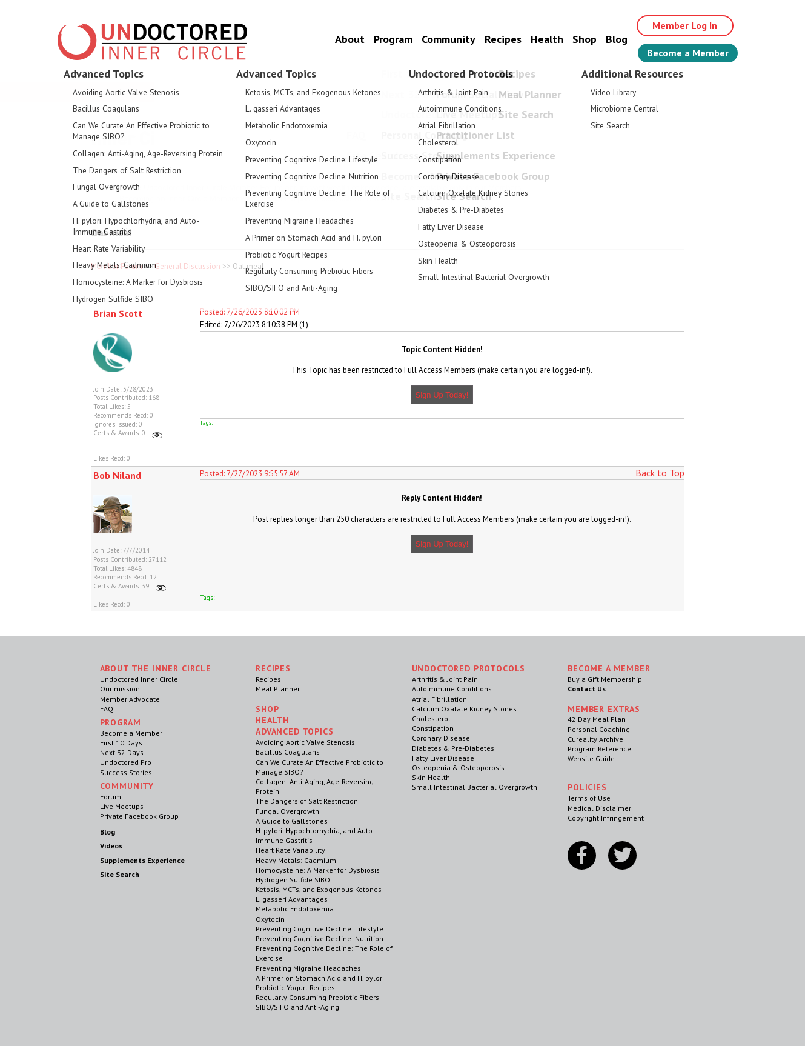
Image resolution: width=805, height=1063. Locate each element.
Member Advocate (130, 699)
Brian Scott (117, 313)
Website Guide (591, 758)
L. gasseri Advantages (292, 899)
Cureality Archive (595, 739)
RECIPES (273, 668)
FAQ (106, 708)
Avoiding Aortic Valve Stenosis (305, 742)
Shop (584, 39)
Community (448, 39)
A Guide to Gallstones (292, 820)
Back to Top (659, 473)
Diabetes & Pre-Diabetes (453, 748)
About (350, 39)
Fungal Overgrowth (287, 811)
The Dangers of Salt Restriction (307, 800)
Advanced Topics (295, 731)
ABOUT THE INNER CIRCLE (155, 668)
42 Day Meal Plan (597, 719)
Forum (110, 796)
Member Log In (684, 25)
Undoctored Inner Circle (139, 679)
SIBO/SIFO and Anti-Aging (297, 1006)
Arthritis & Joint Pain (445, 679)
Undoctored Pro (125, 762)
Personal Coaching (599, 729)
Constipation (433, 728)
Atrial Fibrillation (439, 699)
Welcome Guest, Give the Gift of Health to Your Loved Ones (403, 91)
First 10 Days (121, 742)
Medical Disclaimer (599, 808)
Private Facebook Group (139, 816)
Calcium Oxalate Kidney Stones (464, 708)
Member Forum (116, 266)
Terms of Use (589, 797)
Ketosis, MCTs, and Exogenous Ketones (319, 889)
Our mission (120, 688)
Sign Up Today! (442, 394)
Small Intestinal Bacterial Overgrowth (474, 786)
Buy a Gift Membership (605, 679)
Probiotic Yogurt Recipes (295, 987)
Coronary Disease (441, 737)
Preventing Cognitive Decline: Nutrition (319, 938)
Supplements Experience (142, 860)
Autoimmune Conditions (452, 688)
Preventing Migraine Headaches (308, 968)
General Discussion (187, 266)
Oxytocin (270, 919)
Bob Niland (117, 475)
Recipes (503, 39)
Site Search (119, 874)
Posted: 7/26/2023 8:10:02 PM (250, 312)
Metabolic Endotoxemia (295, 908)
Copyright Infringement (606, 817)
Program (393, 39)
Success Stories (126, 772)
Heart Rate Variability (290, 850)
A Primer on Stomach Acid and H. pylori (320, 977)
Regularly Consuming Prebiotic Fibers (317, 997)
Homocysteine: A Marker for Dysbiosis (318, 870)
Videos (111, 845)
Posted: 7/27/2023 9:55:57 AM (250, 473)
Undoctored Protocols (469, 668)
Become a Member (688, 53)
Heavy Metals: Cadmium (296, 860)
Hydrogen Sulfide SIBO (293, 879)
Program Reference (599, 748)
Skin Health (431, 777)
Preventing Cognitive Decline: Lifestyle (319, 928)
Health (547, 39)
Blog (617, 39)
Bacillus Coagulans (288, 751)
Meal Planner (278, 688)
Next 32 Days (122, 752)
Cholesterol (431, 718)
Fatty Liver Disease (443, 757)
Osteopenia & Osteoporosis (458, 767)
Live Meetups (122, 806)
